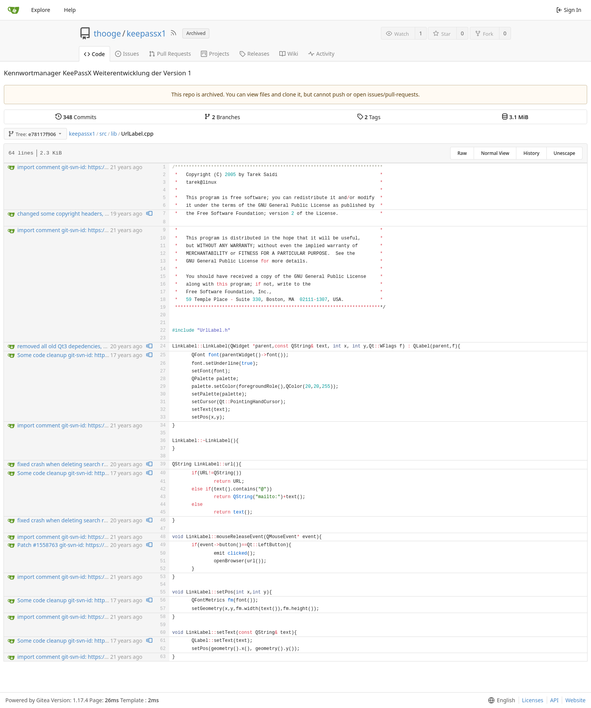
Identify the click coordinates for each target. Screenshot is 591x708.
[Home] (13, 10)
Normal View (495, 153)
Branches (222, 117)
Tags (369, 117)
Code (94, 54)
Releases (254, 53)
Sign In (569, 9)
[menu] (500, 700)
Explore (40, 9)
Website (575, 700)
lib (114, 133)
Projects (215, 53)
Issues (127, 53)
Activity (321, 53)
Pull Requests (170, 53)
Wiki (288, 53)
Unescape (564, 153)
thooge (107, 33)
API (554, 700)
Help (70, 9)
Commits (75, 117)
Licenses (533, 700)
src (103, 133)
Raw (462, 153)
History (531, 153)
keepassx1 (146, 33)
